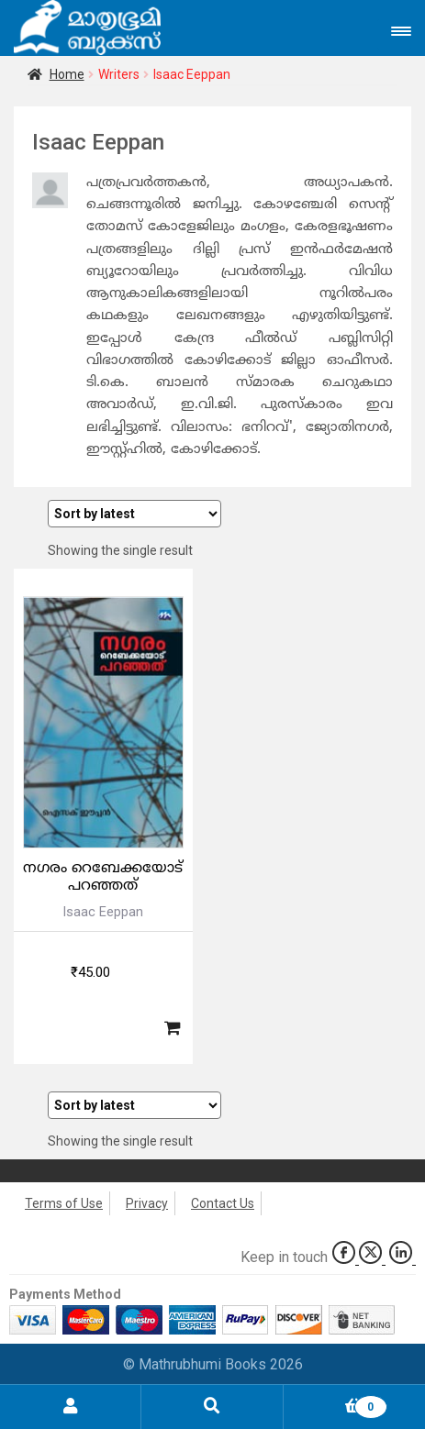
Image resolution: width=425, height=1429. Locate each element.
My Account (70, 1407)
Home (67, 74)
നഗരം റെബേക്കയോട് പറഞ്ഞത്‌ (103, 877)
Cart (335, 1403)
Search (212, 1407)
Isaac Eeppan (102, 911)
